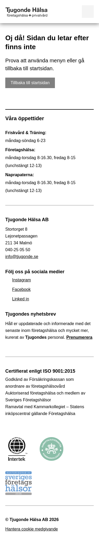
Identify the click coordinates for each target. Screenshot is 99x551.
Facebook (21, 289)
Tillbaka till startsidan (30, 82)
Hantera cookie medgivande (31, 529)
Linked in (20, 299)
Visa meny (88, 11)
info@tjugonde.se (21, 256)
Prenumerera (79, 337)
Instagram (21, 280)
